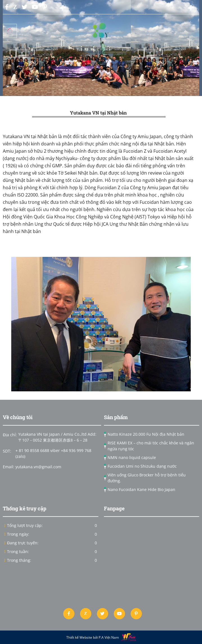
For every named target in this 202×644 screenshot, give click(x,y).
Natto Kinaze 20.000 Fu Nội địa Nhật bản (146, 434)
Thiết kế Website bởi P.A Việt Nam (93, 638)
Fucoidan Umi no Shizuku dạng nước (142, 466)
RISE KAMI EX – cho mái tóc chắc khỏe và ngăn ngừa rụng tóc (151, 445)
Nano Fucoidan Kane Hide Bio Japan (141, 489)
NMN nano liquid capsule (132, 457)
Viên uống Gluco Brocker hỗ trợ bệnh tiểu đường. (147, 477)
